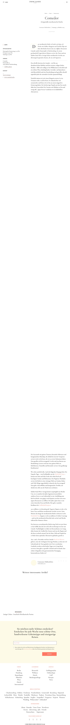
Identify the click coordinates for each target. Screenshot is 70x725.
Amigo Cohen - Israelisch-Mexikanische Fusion (18, 614)
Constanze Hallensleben (44, 27)
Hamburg (19, 673)
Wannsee (62, 697)
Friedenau (27, 693)
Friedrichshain (36, 693)
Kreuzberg (53, 693)
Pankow (41, 695)
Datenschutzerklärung (28, 649)
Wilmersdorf (34, 700)
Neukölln (27, 695)
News (51, 680)
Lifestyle (51, 666)
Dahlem (19, 693)
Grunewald (45, 693)
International (19, 684)
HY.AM (43, 724)
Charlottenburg (11, 693)
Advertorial (52, 31)
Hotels (35, 675)
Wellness (35, 673)
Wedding (26, 700)
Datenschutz (30, 712)
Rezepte (51, 677)
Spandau (26, 697)
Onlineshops (51, 673)
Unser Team (37, 707)
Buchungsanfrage (35, 677)
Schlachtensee (9, 697)
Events (26, 710)
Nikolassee (34, 695)
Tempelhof (40, 697)
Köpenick (61, 693)
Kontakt (29, 707)
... (3, 73)
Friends (44, 710)
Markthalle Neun (59, 474)
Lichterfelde (8, 695)
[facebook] (29, 720)
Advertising (33, 710)
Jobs (39, 710)
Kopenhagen (19, 675)
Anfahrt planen (8, 66)
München (19, 677)
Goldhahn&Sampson (45, 505)
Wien (19, 680)
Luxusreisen (35, 666)
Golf (51, 675)
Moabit (20, 695)
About (23, 707)
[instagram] (33, 720)
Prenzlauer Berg (50, 695)
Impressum (40, 712)
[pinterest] (37, 720)
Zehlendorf (43, 700)
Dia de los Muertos (59, 539)
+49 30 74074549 (7, 75)
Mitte (15, 695)
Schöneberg (19, 697)
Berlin (19, 670)
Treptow (55, 697)
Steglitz (32, 697)
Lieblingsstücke (51, 670)
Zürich (19, 682)
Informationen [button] (35, 703)
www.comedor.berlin (9, 77)
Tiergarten (48, 697)
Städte (19, 666)
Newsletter (45, 707)
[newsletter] (40, 720)
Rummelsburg (61, 695)
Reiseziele (35, 670)
